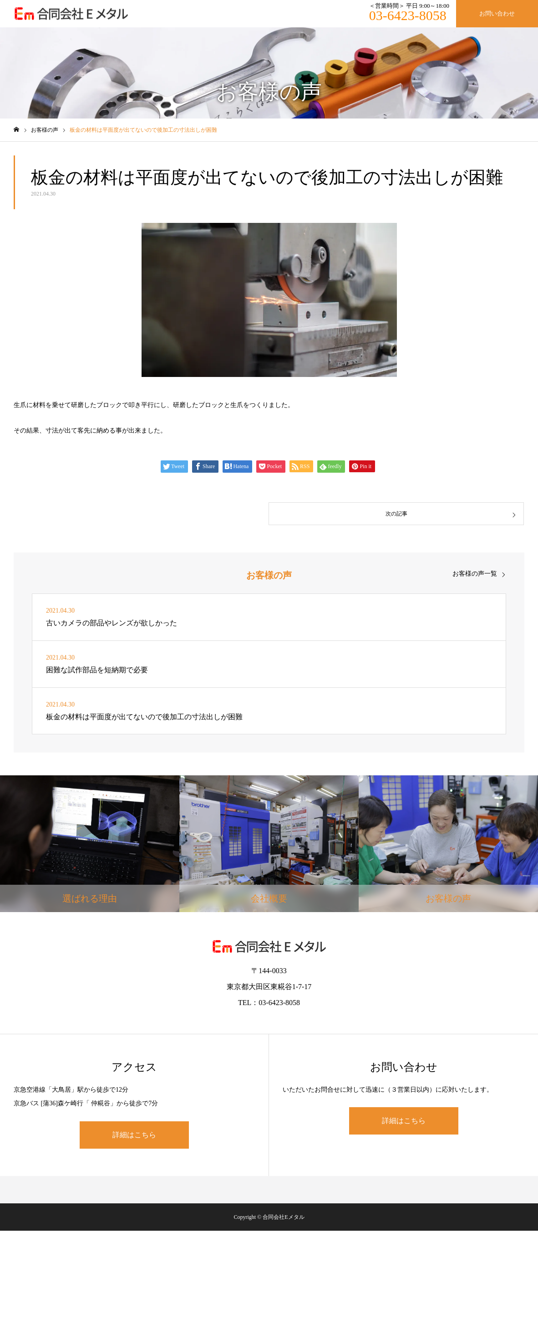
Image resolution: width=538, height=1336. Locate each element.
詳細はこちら (134, 1135)
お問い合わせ (497, 13)
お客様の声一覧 (474, 574)
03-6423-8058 (408, 15)
